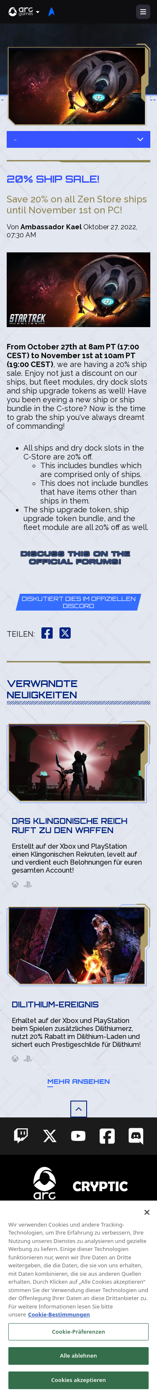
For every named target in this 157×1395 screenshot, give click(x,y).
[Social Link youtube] (78, 1136)
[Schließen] (147, 1221)
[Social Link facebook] (107, 1136)
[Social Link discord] (136, 1136)
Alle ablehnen (78, 1365)
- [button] (78, 140)
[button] (24, 11)
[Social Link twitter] (49, 1135)
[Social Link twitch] (20, 1135)
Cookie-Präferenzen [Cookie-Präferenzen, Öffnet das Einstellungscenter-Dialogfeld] (78, 1341)
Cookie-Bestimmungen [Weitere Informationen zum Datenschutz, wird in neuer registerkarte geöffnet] (59, 1324)
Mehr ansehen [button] (78, 1081)
